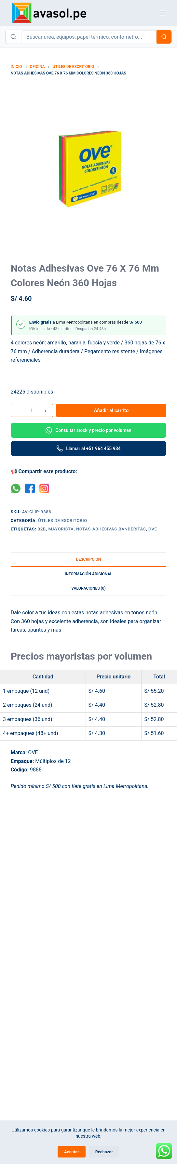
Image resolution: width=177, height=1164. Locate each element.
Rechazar (104, 1151)
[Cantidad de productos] (32, 410)
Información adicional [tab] (88, 574)
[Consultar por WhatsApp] (89, 430)
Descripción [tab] (88, 559)
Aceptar (71, 1151)
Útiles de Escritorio (62, 520)
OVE (152, 529)
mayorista (61, 529)
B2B (41, 529)
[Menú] (163, 13)
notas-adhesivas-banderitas (111, 529)
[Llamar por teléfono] (89, 448)
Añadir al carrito (111, 410)
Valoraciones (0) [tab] (88, 588)
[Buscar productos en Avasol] (89, 36)
